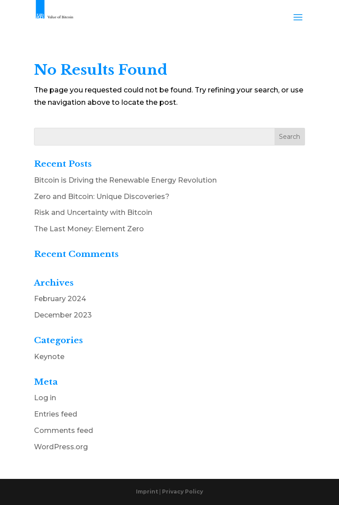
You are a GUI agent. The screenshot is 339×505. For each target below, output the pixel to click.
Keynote (49, 356)
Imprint (147, 491)
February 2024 (60, 299)
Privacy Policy (182, 491)
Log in (45, 398)
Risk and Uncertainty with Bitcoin (93, 212)
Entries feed (55, 414)
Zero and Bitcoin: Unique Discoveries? (102, 196)
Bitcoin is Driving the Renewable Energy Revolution (125, 180)
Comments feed (63, 430)
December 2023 (63, 315)
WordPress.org (61, 447)
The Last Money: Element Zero (89, 229)
